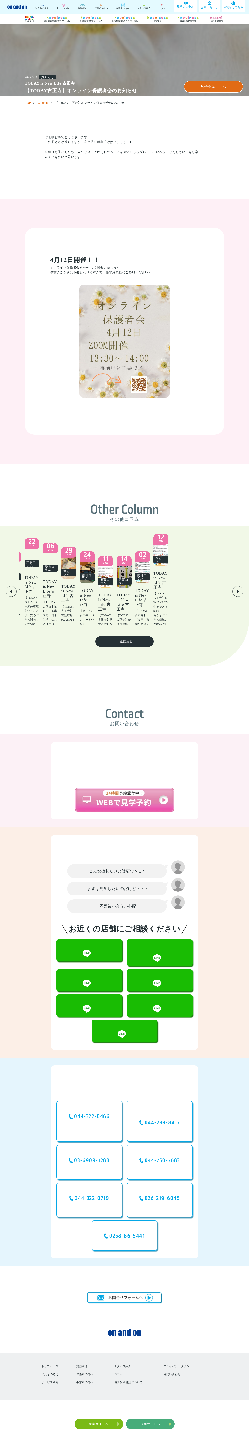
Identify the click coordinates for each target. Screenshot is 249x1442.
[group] (49, 582)
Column (45, 102)
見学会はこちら (213, 87)
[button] (11, 582)
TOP (30, 102)
